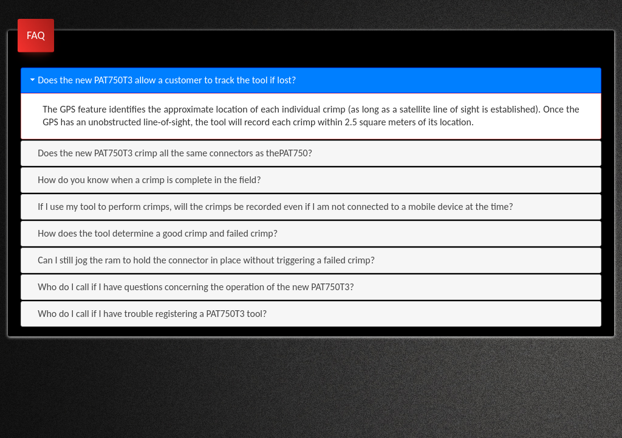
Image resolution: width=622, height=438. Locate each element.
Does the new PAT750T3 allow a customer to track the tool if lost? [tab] (162, 80)
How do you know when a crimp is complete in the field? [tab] (144, 180)
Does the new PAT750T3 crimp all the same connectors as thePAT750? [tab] (170, 153)
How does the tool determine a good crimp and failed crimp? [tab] (153, 233)
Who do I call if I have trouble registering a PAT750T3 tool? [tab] (147, 313)
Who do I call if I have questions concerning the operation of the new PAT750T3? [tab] (191, 287)
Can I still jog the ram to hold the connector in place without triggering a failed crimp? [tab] (201, 260)
